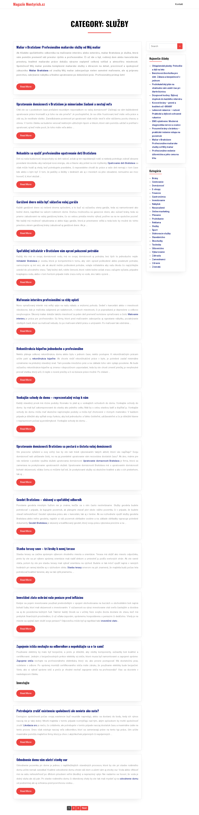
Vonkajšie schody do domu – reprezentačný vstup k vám (52, 397)
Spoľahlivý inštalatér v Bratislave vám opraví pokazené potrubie (57, 250)
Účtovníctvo (158, 248)
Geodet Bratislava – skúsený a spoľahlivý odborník (49, 499)
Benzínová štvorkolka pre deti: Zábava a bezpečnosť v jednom (166, 77)
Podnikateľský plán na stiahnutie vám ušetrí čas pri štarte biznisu (166, 88)
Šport (154, 230)
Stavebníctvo (158, 237)
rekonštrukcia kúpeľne (43, 358)
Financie (156, 193)
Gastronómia (159, 197)
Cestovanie (157, 182)
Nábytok (156, 204)
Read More (25, 86)
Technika (156, 244)
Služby (155, 226)
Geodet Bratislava (38, 523)
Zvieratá (156, 267)
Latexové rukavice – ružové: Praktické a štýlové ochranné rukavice (166, 114)
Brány (155, 178)
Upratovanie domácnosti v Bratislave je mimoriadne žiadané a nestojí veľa (64, 104)
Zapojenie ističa (24, 660)
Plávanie (156, 215)
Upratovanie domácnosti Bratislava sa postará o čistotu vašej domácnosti (64, 446)
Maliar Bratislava (38, 70)
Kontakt (179, 4)
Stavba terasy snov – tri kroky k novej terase (45, 548)
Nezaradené (158, 208)
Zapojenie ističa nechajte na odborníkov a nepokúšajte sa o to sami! (60, 646)
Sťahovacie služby (161, 233)
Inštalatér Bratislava (26, 261)
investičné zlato (109, 620)
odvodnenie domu (129, 778)
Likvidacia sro (30, 725)
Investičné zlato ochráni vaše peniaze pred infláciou (49, 597)
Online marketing (160, 211)
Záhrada (156, 255)
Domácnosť (158, 185)
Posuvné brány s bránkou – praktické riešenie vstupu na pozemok (166, 132)
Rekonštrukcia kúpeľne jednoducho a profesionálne (49, 348)
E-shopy (156, 189)
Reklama (156, 222)
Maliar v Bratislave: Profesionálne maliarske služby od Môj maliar (58, 47)
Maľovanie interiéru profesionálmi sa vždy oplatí (47, 299)
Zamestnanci (158, 259)
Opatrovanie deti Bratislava (121, 163)
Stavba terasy (74, 567)
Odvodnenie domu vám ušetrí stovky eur (41, 759)
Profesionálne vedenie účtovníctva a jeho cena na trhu (165, 154)
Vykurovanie (158, 252)
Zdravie (156, 263)
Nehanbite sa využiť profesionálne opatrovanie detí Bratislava (56, 153)
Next (84, 808)
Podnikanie (158, 219)
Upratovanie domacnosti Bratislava (101, 460)
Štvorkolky (157, 241)
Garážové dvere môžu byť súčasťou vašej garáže (47, 202)
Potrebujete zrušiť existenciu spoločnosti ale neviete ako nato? (57, 710)
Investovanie (158, 200)
